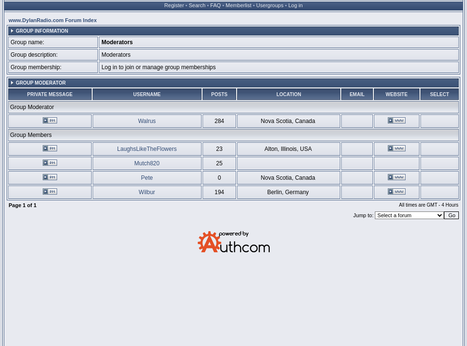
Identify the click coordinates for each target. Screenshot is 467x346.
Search (197, 5)
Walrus (147, 121)
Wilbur (147, 192)
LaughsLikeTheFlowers (147, 149)
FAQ (215, 5)
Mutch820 (147, 163)
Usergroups (270, 5)
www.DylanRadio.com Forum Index (53, 20)
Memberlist (238, 5)
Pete (147, 177)
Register (174, 5)
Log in (295, 5)
